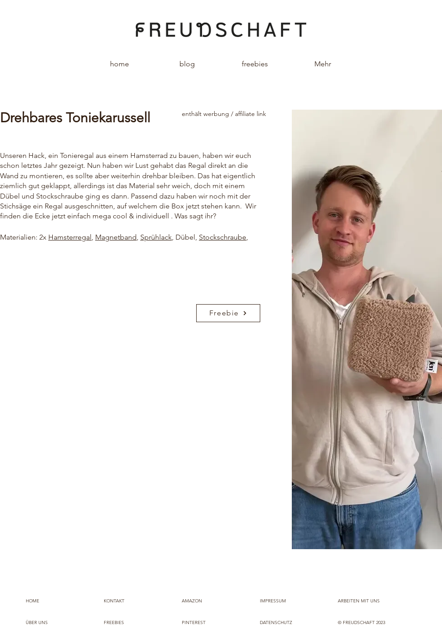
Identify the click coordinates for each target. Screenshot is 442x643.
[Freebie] (228, 313)
